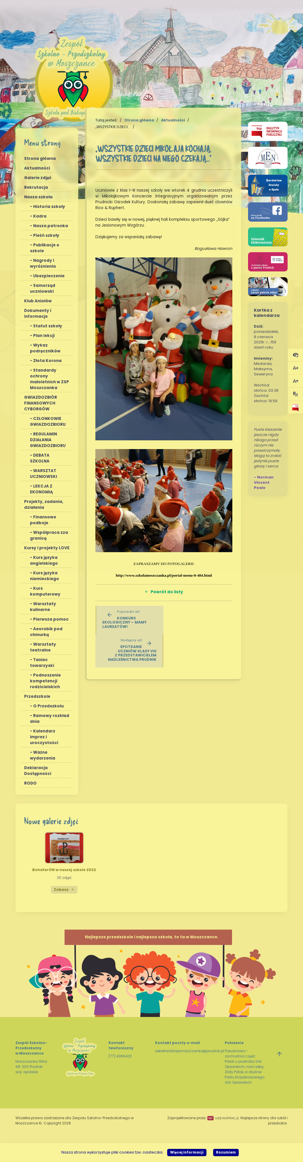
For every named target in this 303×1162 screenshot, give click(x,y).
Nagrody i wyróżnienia (43, 263)
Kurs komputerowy (45, 591)
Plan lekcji (44, 335)
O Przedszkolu (48, 706)
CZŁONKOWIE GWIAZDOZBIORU (48, 421)
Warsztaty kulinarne (43, 606)
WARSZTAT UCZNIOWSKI (43, 473)
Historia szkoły (49, 206)
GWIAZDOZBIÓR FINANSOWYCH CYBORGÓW (40, 403)
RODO (30, 783)
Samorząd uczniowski (42, 288)
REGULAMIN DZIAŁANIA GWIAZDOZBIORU (48, 439)
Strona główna (40, 158)
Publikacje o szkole (44, 248)
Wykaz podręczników (45, 348)
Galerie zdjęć (37, 178)
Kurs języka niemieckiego (44, 576)
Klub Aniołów (38, 301)
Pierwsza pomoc (51, 619)
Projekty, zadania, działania (43, 504)
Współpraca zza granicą (49, 535)
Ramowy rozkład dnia (49, 718)
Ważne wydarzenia (42, 755)
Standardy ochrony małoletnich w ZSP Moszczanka (49, 379)
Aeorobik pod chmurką (46, 631)
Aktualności (37, 168)
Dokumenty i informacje (37, 313)
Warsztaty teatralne (43, 647)
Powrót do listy (164, 592)
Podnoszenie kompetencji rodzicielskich (45, 681)
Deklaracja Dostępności (37, 770)
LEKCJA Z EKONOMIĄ (41, 489)
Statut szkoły (47, 326)
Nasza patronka (50, 226)
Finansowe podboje (43, 520)
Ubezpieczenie (49, 276)
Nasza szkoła (38, 197)
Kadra (40, 216)
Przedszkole (37, 696)
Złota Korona (47, 360)
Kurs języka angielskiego (44, 560)
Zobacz (64, 889)
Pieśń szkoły (46, 235)
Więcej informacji (187, 1152)
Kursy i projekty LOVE (46, 548)
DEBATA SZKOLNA (39, 458)
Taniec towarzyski (42, 662)
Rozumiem (226, 1152)
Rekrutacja (36, 187)
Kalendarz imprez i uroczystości (44, 737)
